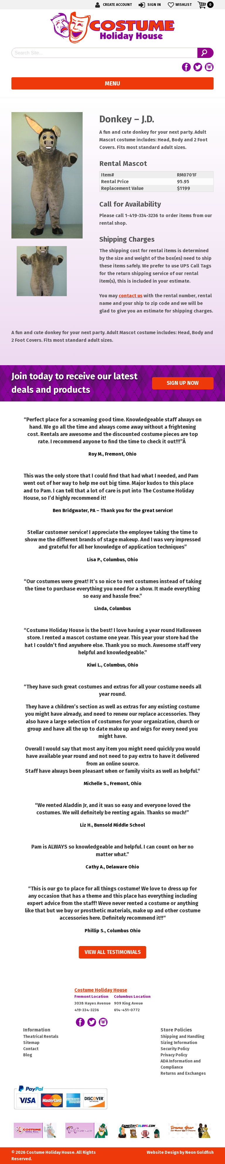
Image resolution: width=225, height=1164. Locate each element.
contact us (130, 295)
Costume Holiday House (100, 990)
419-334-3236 (86, 1010)
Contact (30, 1048)
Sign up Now (183, 383)
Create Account (112, 4)
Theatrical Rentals (41, 1036)
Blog (27, 1055)
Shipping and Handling (182, 1036)
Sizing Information (179, 1042)
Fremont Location (91, 996)
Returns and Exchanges (183, 1073)
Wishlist (179, 4)
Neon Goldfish (199, 1152)
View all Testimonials (113, 952)
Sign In (149, 4)
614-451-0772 (127, 1010)
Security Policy (175, 1048)
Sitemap (31, 1042)
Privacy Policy (174, 1055)
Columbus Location (132, 996)
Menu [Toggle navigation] (112, 83)
